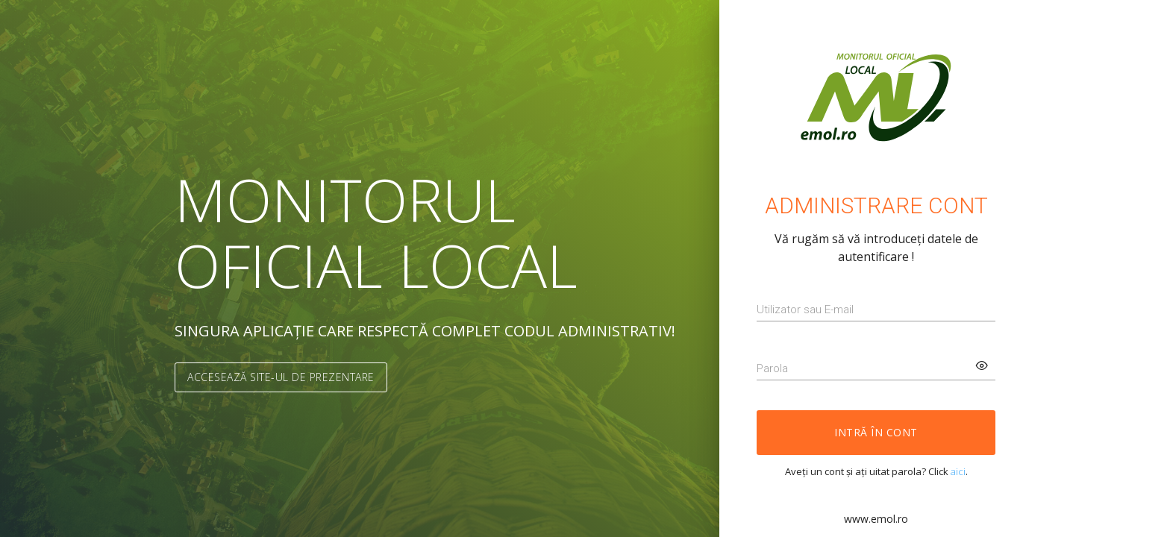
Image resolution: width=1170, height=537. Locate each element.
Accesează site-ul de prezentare (281, 377)
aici (958, 471)
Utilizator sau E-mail (805, 309)
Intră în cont (876, 432)
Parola (772, 368)
